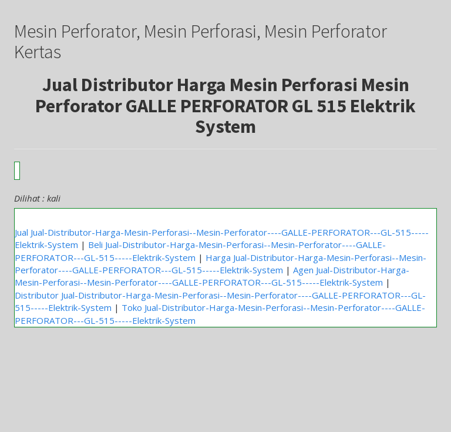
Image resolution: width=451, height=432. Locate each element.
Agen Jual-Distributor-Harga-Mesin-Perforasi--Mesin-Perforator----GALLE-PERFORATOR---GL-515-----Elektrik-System (212, 276)
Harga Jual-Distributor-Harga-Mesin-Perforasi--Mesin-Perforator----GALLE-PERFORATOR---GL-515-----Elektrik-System (220, 264)
